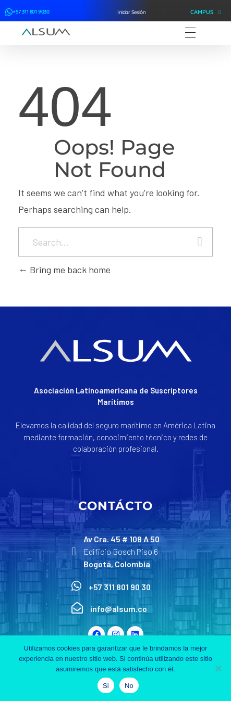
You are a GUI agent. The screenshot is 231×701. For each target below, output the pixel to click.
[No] (218, 668)
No (129, 686)
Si (106, 686)
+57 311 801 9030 (31, 11)
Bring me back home (64, 269)
